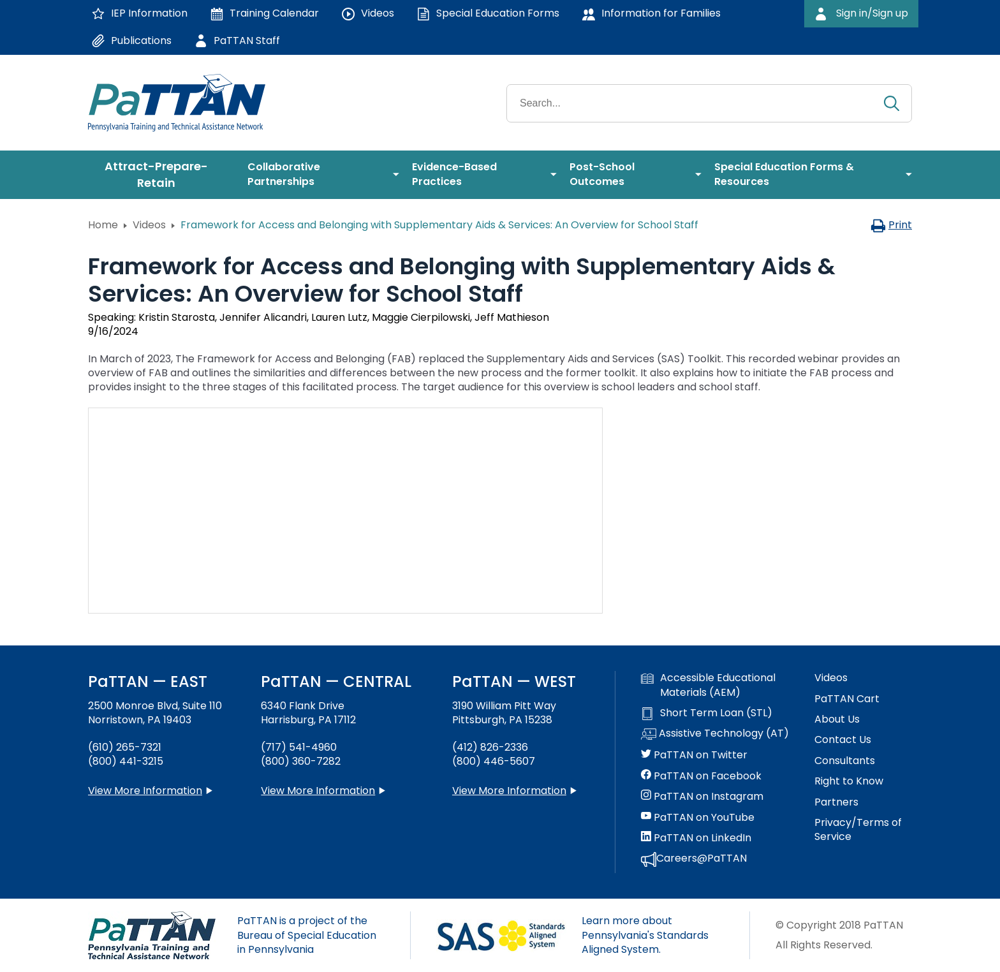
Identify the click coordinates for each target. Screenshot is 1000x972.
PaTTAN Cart (846, 699)
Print (891, 224)
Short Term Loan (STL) (706, 713)
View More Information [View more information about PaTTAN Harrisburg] (318, 790)
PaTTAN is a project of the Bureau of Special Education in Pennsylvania (306, 935)
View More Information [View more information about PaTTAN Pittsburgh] (509, 790)
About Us (837, 719)
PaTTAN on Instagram (702, 797)
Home (103, 224)
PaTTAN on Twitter (694, 755)
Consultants (844, 761)
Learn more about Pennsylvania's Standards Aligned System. (645, 935)
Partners (836, 802)
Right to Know (848, 781)
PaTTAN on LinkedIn (696, 838)
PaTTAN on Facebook (701, 776)
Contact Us (842, 740)
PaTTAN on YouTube (697, 818)
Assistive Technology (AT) (715, 734)
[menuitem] (161, 175)
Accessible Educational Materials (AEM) (708, 685)
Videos (149, 224)
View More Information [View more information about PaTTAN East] (145, 790)
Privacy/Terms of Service (858, 830)
